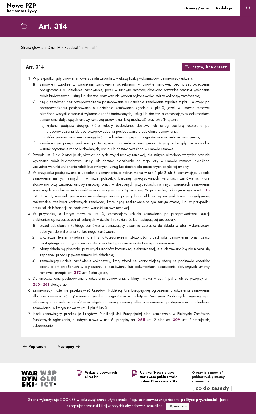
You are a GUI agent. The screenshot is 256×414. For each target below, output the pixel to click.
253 (77, 272)
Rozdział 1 (73, 47)
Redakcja (224, 8)
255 (36, 284)
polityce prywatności (199, 399)
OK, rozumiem (177, 406)
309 (176, 319)
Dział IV (54, 47)
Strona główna (196, 8)
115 (207, 190)
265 (140, 319)
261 (46, 284)
